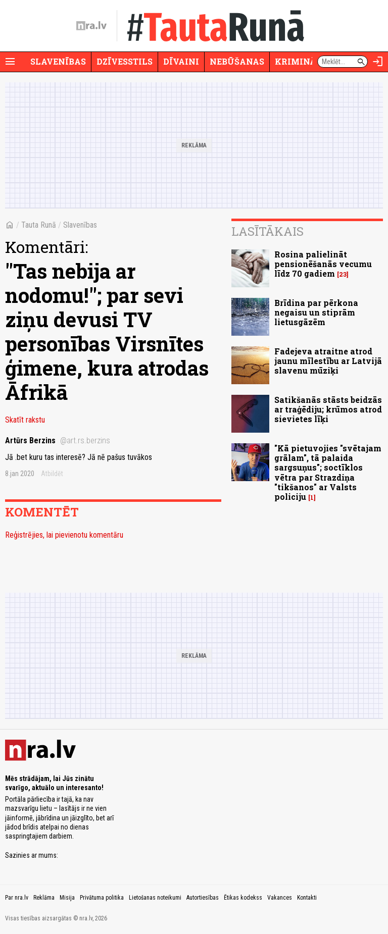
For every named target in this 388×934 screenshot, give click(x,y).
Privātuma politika (102, 897)
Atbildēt (52, 474)
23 (343, 274)
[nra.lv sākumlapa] (91, 25)
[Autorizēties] (378, 61)
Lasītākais (267, 231)
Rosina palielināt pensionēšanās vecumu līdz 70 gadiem (323, 264)
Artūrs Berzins (57, 440)
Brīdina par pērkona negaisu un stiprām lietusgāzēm (316, 312)
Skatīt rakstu (25, 420)
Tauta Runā (38, 225)
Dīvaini (181, 61)
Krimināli (300, 61)
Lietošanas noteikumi (155, 897)
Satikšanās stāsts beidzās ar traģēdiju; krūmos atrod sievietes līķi (328, 409)
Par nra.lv (16, 897)
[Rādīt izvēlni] (10, 61)
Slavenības (58, 61)
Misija (67, 897)
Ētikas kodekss (243, 897)
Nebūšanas (237, 61)
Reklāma (44, 897)
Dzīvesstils (124, 61)
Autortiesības (202, 897)
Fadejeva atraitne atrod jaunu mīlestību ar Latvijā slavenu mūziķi (328, 361)
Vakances (279, 897)
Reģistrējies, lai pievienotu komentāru (64, 535)
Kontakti (307, 897)
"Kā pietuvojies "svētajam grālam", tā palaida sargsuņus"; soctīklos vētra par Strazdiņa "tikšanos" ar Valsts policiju (327, 472)
